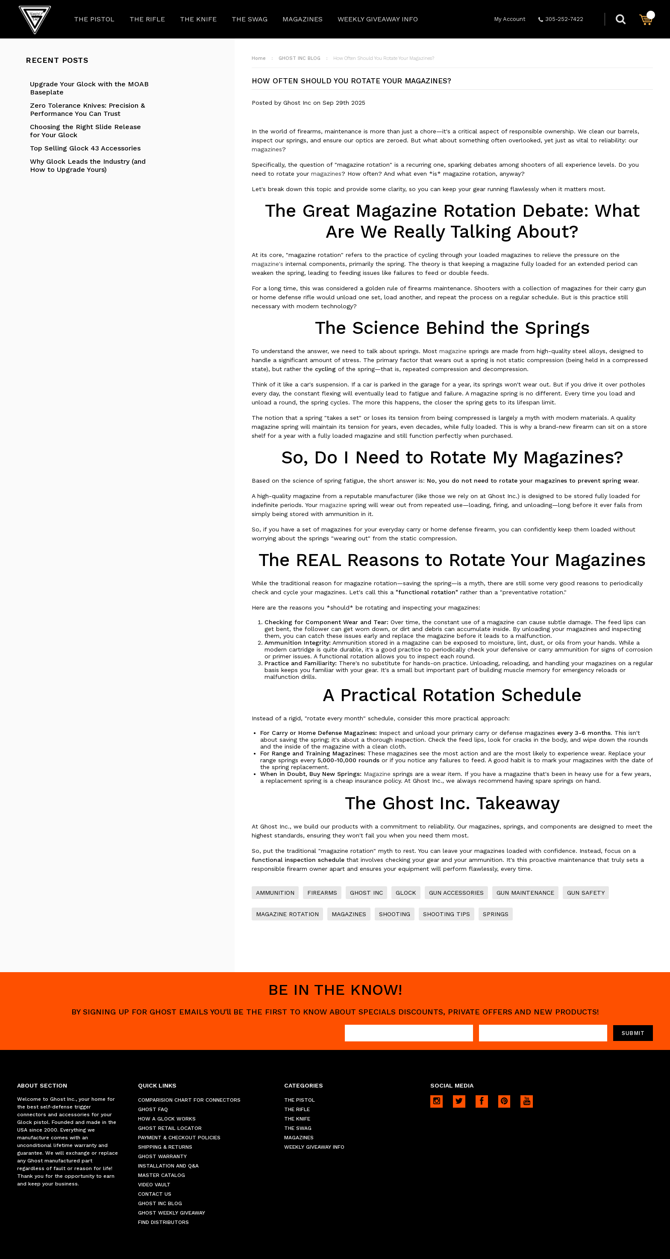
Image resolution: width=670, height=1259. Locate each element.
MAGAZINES (302, 19)
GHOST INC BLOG (299, 58)
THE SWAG (249, 19)
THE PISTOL (94, 19)
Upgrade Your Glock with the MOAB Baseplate (89, 88)
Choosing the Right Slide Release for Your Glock (85, 131)
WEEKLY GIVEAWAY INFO (378, 19)
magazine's (267, 263)
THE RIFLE (147, 19)
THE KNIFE (198, 19)
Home (259, 58)
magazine (453, 351)
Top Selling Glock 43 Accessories (85, 148)
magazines (267, 149)
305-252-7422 (560, 19)
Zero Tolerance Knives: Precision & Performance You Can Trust (87, 109)
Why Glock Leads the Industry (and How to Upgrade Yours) (88, 165)
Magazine (377, 773)
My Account (510, 19)
